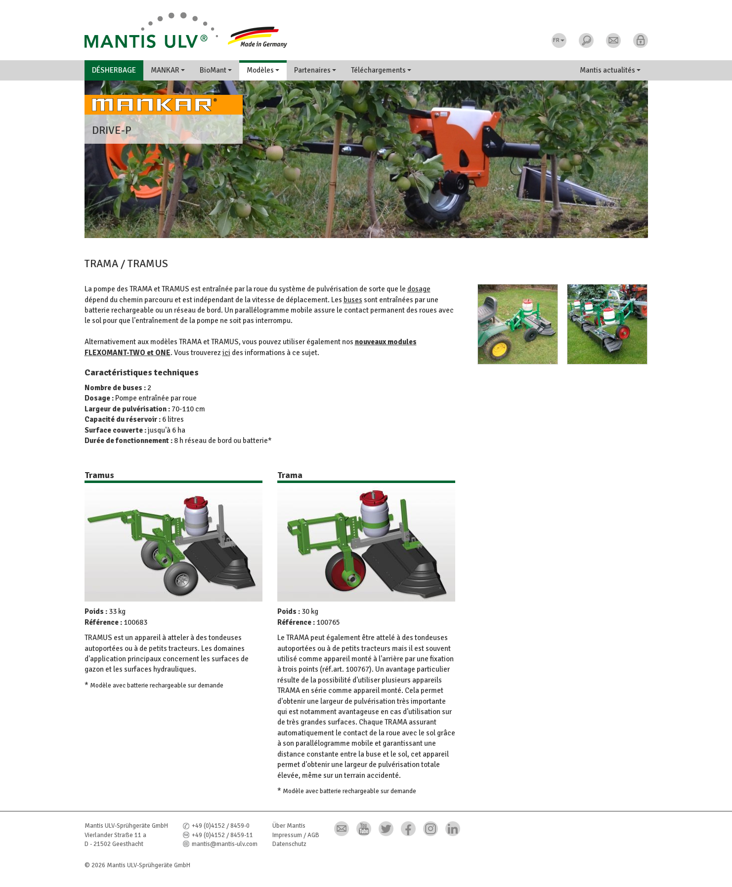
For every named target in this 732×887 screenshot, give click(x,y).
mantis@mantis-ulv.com (225, 844)
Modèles (263, 70)
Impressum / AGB (295, 835)
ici (226, 352)
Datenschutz (289, 844)
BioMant (216, 70)
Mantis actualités (610, 70)
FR (558, 40)
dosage (419, 288)
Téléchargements (381, 70)
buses (353, 299)
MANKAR (168, 70)
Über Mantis (288, 826)
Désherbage (114, 70)
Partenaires (315, 70)
